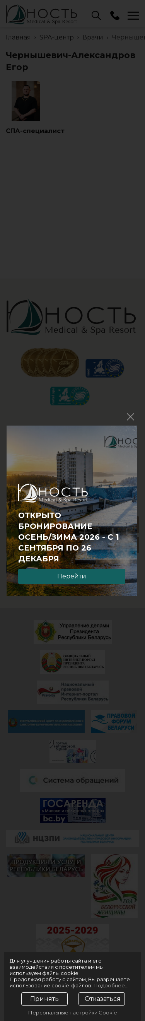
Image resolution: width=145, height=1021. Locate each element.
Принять (44, 998)
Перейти (71, 576)
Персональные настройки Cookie (72, 1012)
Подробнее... (111, 985)
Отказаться (103, 998)
